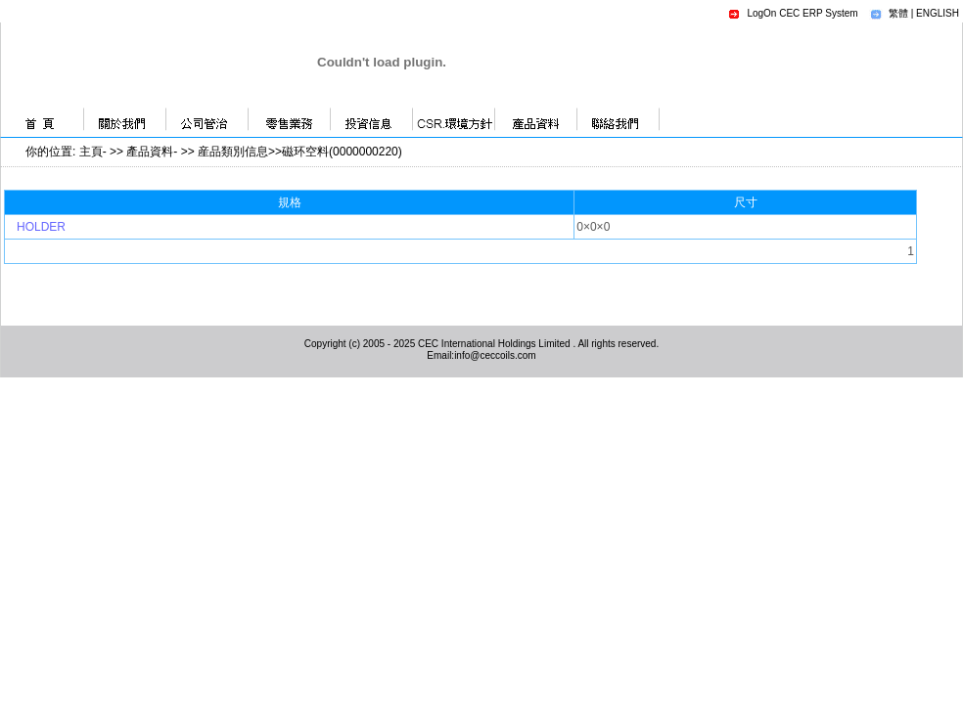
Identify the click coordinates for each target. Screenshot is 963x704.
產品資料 (149, 151)
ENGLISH (937, 13)
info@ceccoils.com (495, 355)
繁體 (898, 13)
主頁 (91, 151)
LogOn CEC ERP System (802, 13)
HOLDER (41, 227)
